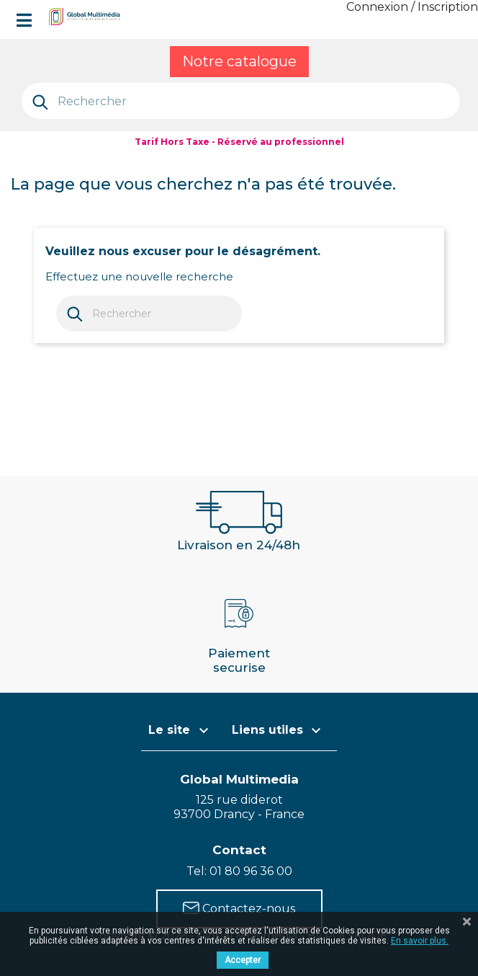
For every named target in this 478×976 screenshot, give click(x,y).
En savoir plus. (419, 941)
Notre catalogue (239, 61)
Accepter (243, 960)
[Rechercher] (241, 101)
